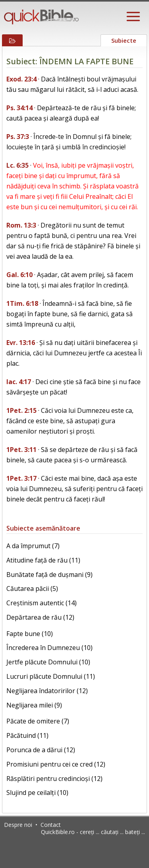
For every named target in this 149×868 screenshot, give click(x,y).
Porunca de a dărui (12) (40, 749)
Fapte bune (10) (29, 633)
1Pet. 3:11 (21, 449)
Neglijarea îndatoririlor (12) (47, 690)
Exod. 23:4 (21, 79)
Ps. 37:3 (17, 136)
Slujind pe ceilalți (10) (37, 792)
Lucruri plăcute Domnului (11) (50, 676)
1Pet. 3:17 (21, 478)
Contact (51, 824)
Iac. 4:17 (18, 381)
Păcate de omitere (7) (37, 721)
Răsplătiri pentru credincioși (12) (54, 778)
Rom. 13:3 (21, 225)
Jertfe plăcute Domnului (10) (48, 662)
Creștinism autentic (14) (41, 602)
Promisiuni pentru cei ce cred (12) (55, 764)
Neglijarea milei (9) (34, 705)
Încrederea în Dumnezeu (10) (49, 647)
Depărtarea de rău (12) (40, 617)
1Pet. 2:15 (21, 410)
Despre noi (18, 824)
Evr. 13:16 (20, 342)
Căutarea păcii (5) (32, 588)
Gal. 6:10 (19, 274)
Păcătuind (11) (27, 735)
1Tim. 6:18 (22, 303)
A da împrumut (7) (33, 545)
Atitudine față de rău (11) (43, 560)
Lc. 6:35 (17, 165)
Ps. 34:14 (19, 107)
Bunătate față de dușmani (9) (49, 574)
